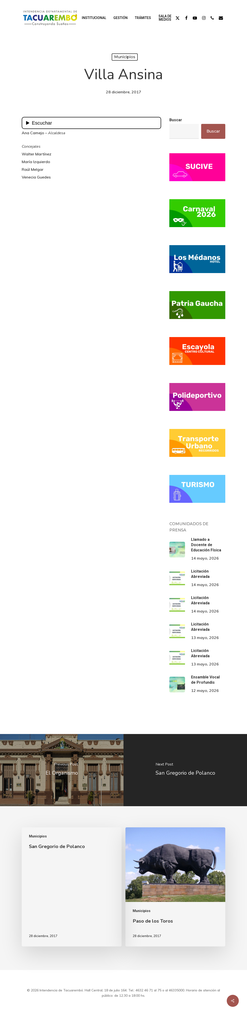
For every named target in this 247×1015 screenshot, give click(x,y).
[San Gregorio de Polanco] (185, 770)
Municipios (124, 57)
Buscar (175, 120)
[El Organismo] (62, 770)
